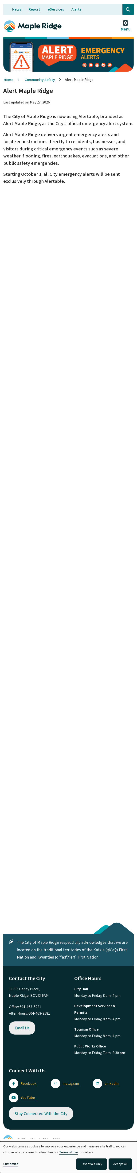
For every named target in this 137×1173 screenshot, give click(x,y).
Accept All (120, 1164)
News (16, 9)
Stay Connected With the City (41, 1114)
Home (8, 79)
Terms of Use (68, 1152)
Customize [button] (10, 1164)
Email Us (22, 1028)
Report (34, 9)
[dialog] (68, 1157)
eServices (56, 9)
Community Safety (40, 79)
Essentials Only (91, 1164)
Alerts (76, 9)
